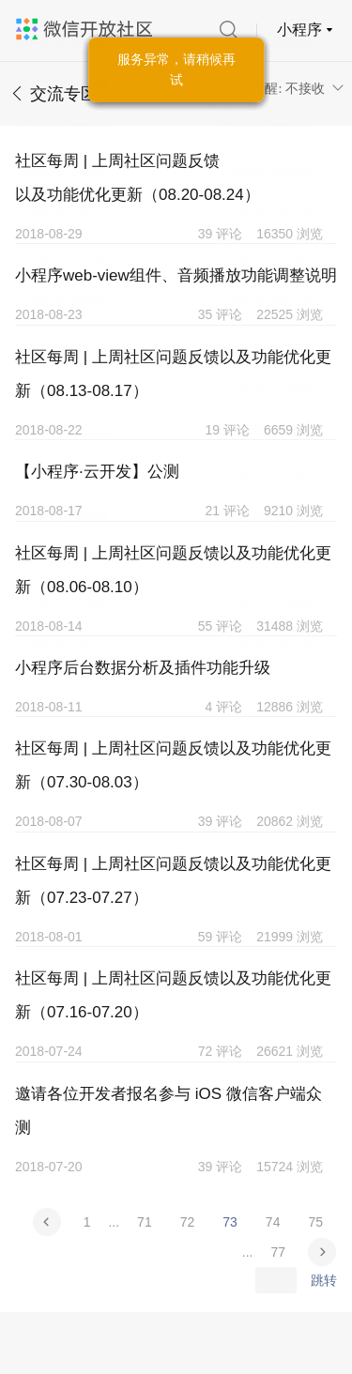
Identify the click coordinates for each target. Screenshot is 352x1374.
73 (229, 1221)
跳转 (324, 1280)
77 (277, 1252)
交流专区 (64, 93)
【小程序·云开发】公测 (97, 472)
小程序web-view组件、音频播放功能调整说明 (176, 275)
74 (273, 1221)
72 (187, 1221)
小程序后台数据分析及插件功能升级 (142, 668)
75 (315, 1221)
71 (144, 1221)
